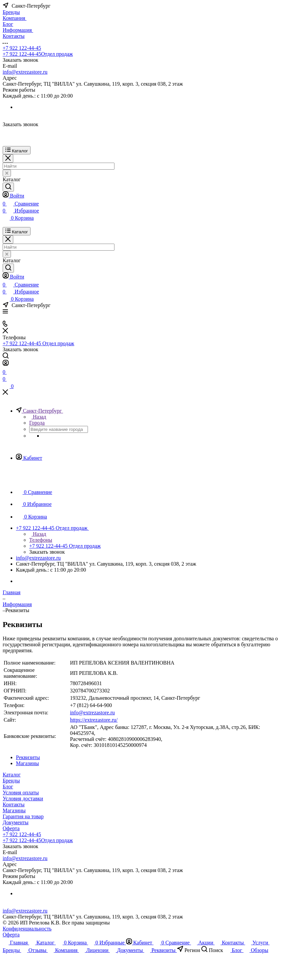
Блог (8, 786)
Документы (16, 822)
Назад (37, 417)
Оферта (11, 828)
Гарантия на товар (23, 816)
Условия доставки (23, 798)
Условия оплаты (21, 792)
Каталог (12, 774)
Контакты (14, 804)
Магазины (27, 763)
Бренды (11, 780)
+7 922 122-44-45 (22, 48)
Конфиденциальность (27, 928)
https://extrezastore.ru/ (94, 720)
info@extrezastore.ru (25, 72)
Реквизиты (28, 757)
